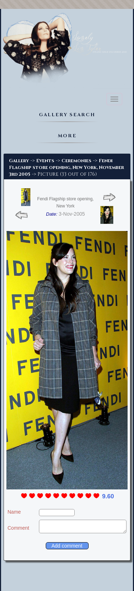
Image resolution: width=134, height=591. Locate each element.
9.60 (108, 496)
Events (45, 161)
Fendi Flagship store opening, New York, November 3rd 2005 (66, 168)
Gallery (19, 161)
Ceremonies (76, 161)
